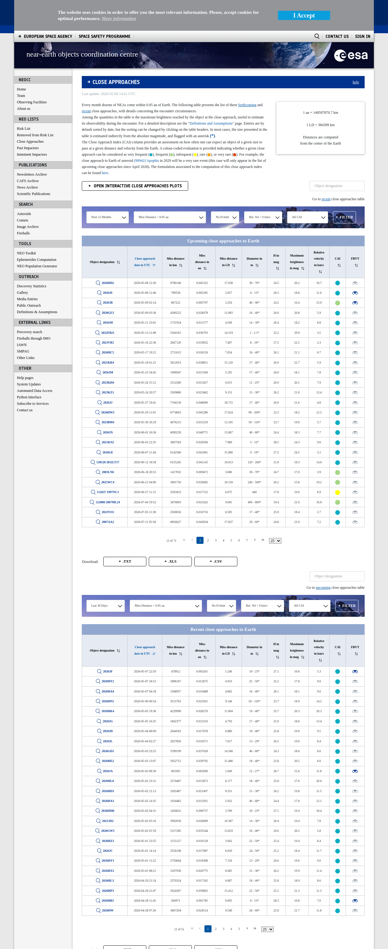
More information (119, 18)
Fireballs (23, 233)
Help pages (25, 378)
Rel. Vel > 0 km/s (260, 217)
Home (21, 89)
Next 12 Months (101, 217)
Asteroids (24, 214)
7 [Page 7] (247, 540)
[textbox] (337, 186)
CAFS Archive (28, 181)
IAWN (22, 345)
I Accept (304, 15)
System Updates (29, 384)
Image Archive (28, 227)
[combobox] (107, 217)
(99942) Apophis (146, 160)
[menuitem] (48, 36)
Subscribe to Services (33, 403)
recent (86, 111)
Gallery (22, 292)
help (356, 82)
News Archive (27, 187)
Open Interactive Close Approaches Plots (137, 186)
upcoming (323, 587)
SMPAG (23, 351)
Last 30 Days (99, 605)
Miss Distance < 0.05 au (153, 217)
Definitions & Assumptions (37, 312)
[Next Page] (255, 540)
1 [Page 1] (200, 540)
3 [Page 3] (215, 540)
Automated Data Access (34, 391)
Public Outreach (29, 305)
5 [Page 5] (231, 540)
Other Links (26, 358)
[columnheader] (105, 262)
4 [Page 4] (223, 540)
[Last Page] (262, 540)
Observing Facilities (32, 102)
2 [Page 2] (208, 540)
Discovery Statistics (31, 286)
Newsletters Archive (32, 174)
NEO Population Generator (37, 266)
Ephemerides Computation (36, 259)
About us (23, 108)
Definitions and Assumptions (211, 123)
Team (21, 96)
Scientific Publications (33, 194)
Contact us (25, 410)
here (105, 173)
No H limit (222, 217)
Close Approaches (30, 141)
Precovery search (29, 332)
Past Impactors (28, 148)
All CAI (297, 217)
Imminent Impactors (32, 154)
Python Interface (29, 397)
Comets (22, 220)
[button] (344, 217)
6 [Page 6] (239, 540)
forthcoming (247, 105)
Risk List (23, 128)
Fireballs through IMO (33, 338)
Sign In (362, 36)
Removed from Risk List (35, 135)
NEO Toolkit (26, 253)
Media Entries (27, 299)
